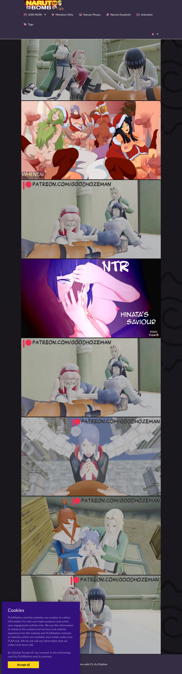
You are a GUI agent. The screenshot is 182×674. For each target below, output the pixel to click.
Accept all (23, 664)
